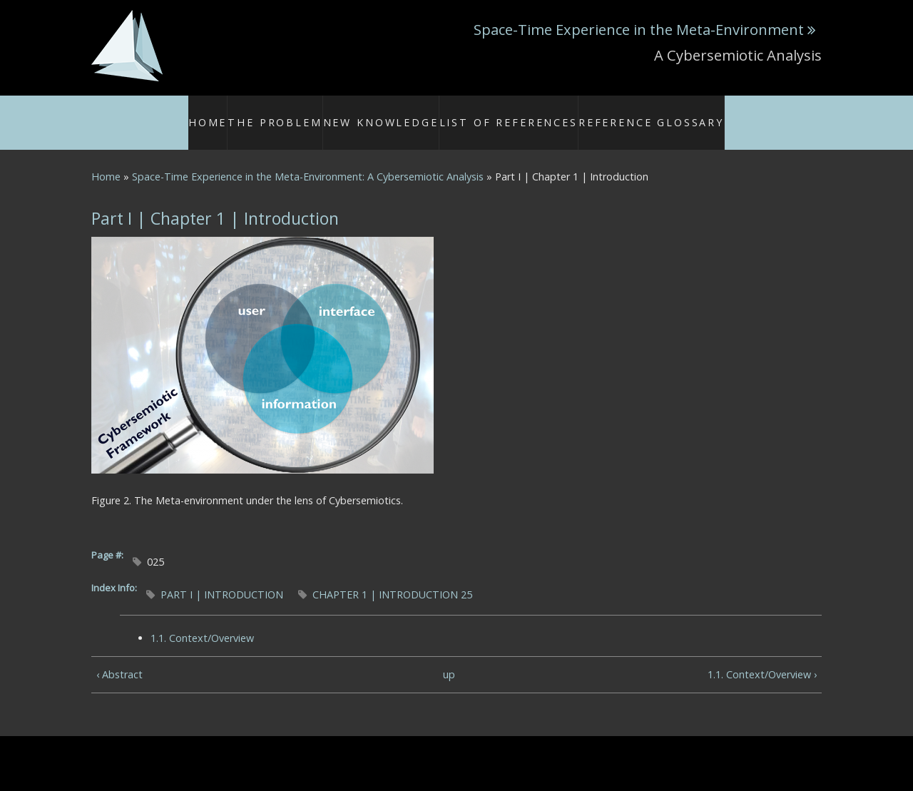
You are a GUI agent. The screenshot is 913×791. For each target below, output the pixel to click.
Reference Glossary (627, 113)
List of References (510, 113)
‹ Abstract (119, 658)
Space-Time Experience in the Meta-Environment (639, 29)
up (449, 658)
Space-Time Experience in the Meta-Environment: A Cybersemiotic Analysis (308, 159)
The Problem (312, 113)
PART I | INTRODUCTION (221, 578)
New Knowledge (404, 113)
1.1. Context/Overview (202, 621)
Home (247, 113)
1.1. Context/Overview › (762, 658)
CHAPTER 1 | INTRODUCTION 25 (392, 578)
